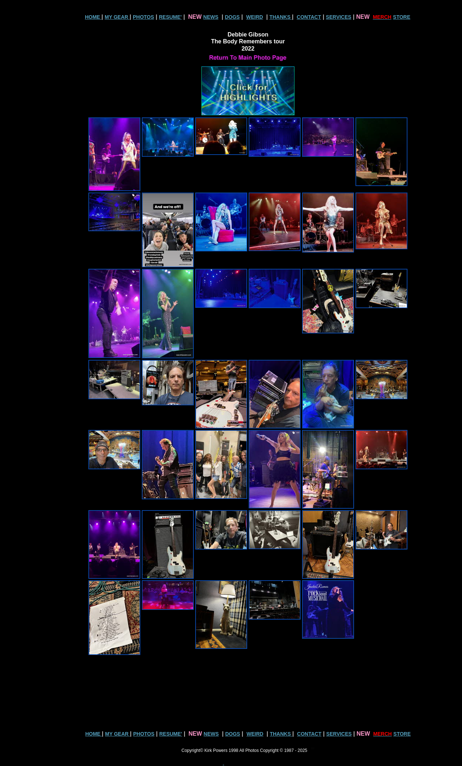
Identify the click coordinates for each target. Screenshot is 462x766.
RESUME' (170, 17)
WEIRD (254, 17)
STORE (401, 17)
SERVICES (339, 17)
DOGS (232, 17)
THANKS (280, 17)
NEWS (210, 17)
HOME (93, 17)
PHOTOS (143, 17)
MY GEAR (117, 17)
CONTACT (309, 17)
